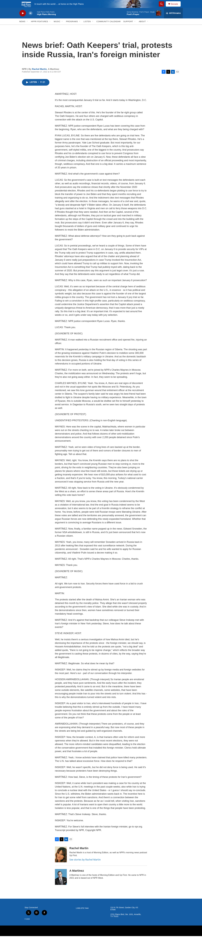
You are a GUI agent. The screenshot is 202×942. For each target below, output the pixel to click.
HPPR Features (39, 27)
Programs (72, 27)
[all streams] (173, 19)
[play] (23, 19)
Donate (176, 7)
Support (128, 27)
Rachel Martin (39, 75)
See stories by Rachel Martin (85, 865)
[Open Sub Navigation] (27, 27)
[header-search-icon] (162, 7)
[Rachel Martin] (61, 860)
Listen (87, 27)
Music (57, 27)
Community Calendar (108, 27)
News (22, 27)
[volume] (30, 19)
